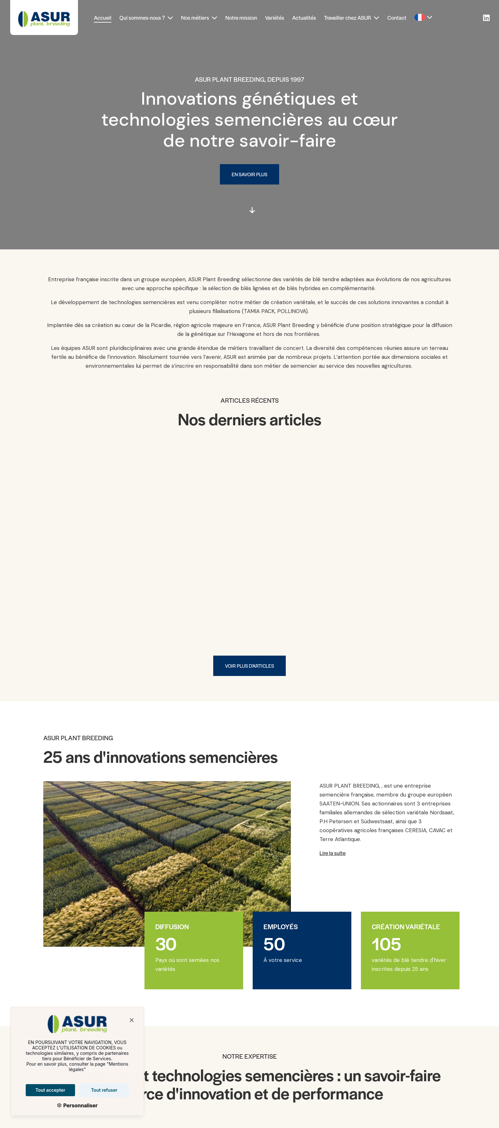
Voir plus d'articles (249, 665)
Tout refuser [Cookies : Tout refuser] (93, 1090)
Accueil (102, 17)
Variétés (274, 17)
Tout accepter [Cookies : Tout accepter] (39, 1090)
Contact (396, 17)
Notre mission (241, 17)
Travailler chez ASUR (351, 17)
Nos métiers (199, 17)
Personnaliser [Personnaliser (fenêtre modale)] (68, 1105)
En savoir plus (249, 174)
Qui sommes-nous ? (146, 17)
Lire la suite (333, 853)
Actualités (304, 17)
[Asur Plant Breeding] (44, 17)
